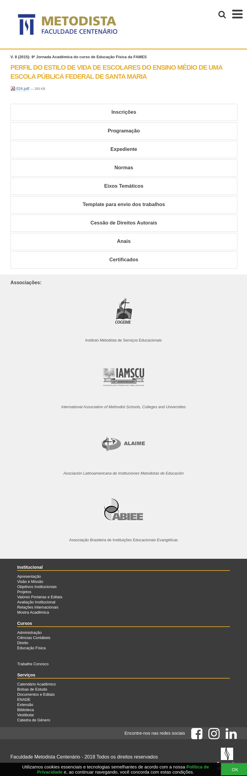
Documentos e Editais (36, 694)
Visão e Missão (30, 581)
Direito (22, 643)
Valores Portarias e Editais (39, 597)
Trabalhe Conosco (33, 664)
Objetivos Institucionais (37, 586)
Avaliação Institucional (36, 602)
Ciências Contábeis (33, 637)
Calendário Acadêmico (36, 684)
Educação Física (31, 648)
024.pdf (20, 88)
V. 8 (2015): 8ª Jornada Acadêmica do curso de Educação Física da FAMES (79, 57)
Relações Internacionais (38, 607)
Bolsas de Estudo (32, 689)
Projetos (24, 592)
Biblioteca (25, 710)
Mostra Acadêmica (33, 612)
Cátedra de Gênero (33, 720)
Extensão (25, 704)
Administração (29, 632)
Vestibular (25, 715)
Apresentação (29, 576)
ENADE (23, 699)
